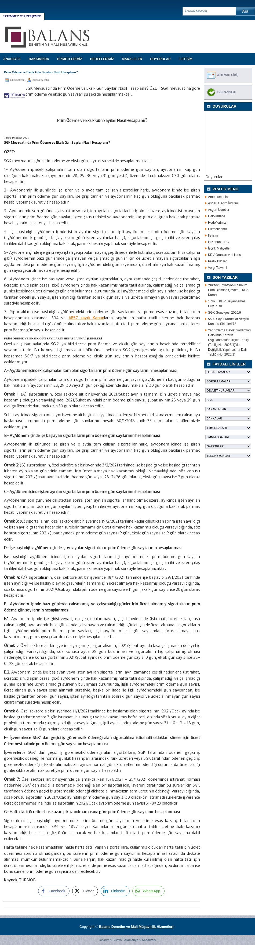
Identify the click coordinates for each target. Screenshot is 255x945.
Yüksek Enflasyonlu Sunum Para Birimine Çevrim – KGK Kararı (228, 290)
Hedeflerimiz (217, 223)
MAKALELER (132, 59)
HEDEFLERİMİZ (102, 59)
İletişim (213, 235)
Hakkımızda (216, 216)
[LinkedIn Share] (115, 891)
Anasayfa (12, 59)
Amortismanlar (218, 197)
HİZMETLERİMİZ (69, 59)
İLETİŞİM (185, 59)
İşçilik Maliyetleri (219, 248)
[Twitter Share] (85, 891)
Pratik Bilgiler (217, 261)
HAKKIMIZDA (39, 59)
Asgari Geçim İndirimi (223, 203)
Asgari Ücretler (218, 210)
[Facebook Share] (53, 891)
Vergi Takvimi (217, 268)
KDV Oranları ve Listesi (225, 255)
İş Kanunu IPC (218, 242)
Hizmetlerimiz (217, 229)
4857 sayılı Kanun (86, 318)
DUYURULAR (160, 59)
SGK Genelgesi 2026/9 (224, 312)
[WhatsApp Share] (148, 891)
